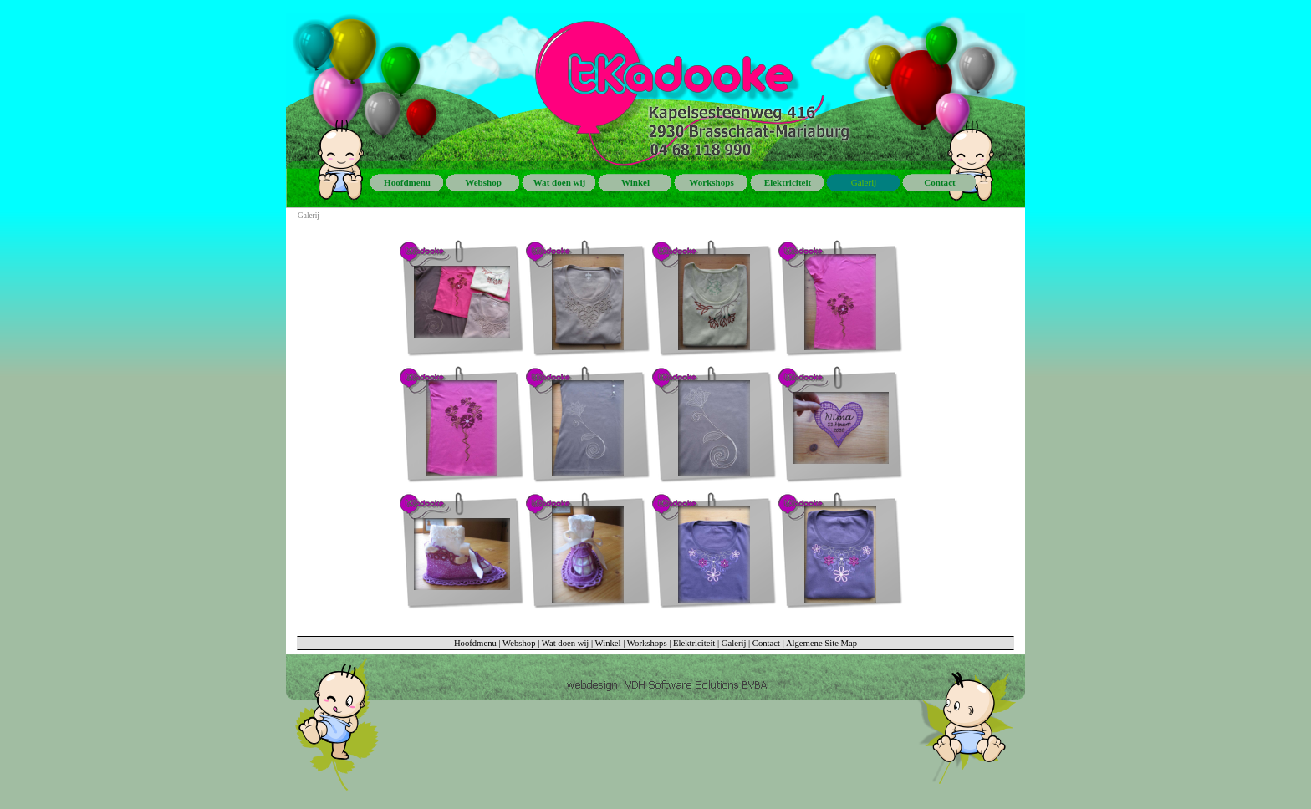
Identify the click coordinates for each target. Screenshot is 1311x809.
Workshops (647, 643)
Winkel (608, 643)
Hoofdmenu (475, 643)
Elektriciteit (694, 643)
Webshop (518, 643)
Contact (766, 643)
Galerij (734, 643)
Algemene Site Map (821, 643)
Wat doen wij (565, 643)
